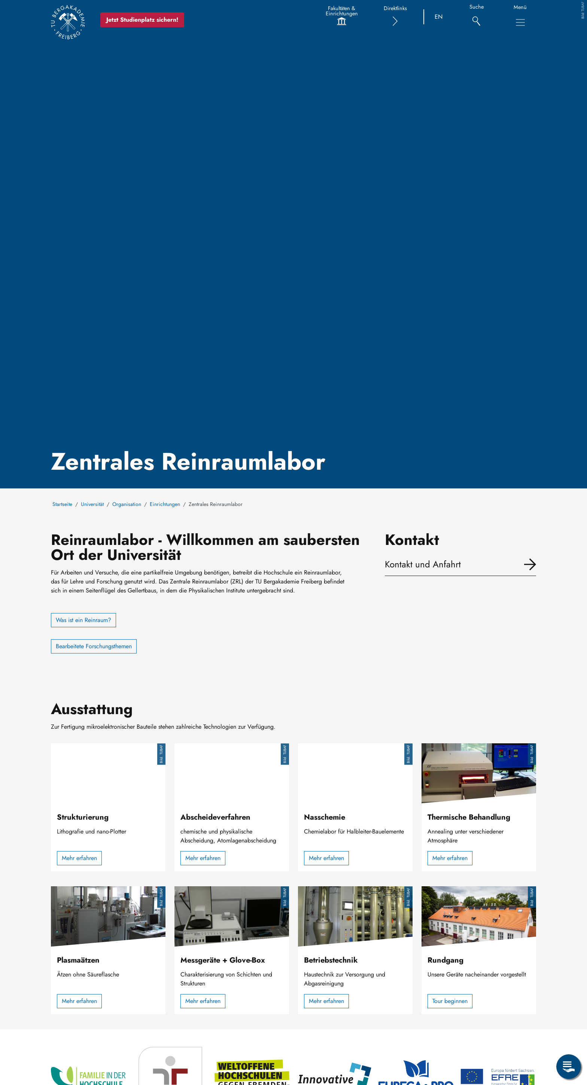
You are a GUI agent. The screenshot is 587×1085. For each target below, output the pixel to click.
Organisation (126, 504)
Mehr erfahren (79, 858)
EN (438, 16)
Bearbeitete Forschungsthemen (94, 646)
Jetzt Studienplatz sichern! (143, 19)
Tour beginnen (450, 1001)
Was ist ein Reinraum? (83, 620)
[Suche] (476, 17)
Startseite (62, 504)
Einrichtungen (165, 504)
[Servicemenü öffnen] (568, 1066)
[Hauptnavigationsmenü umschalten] (520, 22)
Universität (92, 504)
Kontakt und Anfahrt (423, 564)
